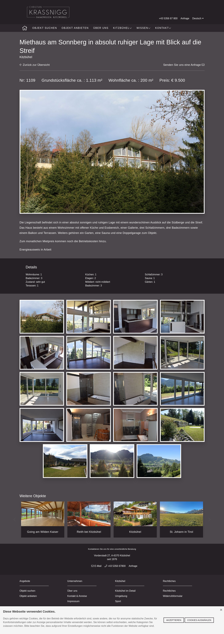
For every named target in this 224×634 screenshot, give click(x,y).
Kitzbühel (122, 28)
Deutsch (198, 18)
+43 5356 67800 (115, 566)
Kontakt (163, 28)
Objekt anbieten (75, 28)
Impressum (73, 601)
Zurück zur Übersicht (35, 64)
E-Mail (96, 566)
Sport (118, 601)
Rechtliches (169, 590)
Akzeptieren (173, 620)
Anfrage (185, 18)
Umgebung (121, 596)
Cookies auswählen (199, 620)
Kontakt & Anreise (77, 596)
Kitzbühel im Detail (125, 590)
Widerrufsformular (173, 596)
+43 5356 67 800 (168, 18)
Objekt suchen (44, 28)
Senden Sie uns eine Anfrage (184, 64)
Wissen (144, 28)
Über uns (101, 28)
